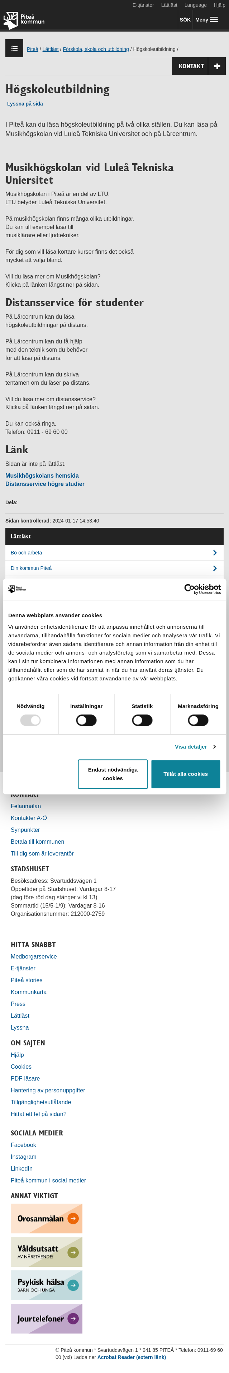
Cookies (21, 1066)
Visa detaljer (191, 747)
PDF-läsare (25, 1078)
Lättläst (169, 5)
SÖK (185, 20)
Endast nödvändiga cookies (113, 774)
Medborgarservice (34, 956)
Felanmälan (26, 806)
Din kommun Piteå (31, 568)
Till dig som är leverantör (43, 853)
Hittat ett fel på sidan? (39, 1114)
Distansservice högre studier (45, 484)
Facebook (23, 1145)
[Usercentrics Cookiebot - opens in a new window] (189, 589)
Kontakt (202, 66)
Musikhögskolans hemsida (42, 475)
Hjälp (17, 1054)
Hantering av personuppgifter (48, 1090)
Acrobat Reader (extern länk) (131, 1357)
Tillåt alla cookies (185, 774)
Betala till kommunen (37, 841)
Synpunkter (25, 829)
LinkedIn (22, 1168)
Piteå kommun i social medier (48, 1180)
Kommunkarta (29, 992)
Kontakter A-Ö (29, 818)
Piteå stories (27, 980)
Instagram (24, 1156)
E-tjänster (143, 5)
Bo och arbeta (26, 553)
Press (18, 1004)
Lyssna (20, 1027)
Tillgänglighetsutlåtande (41, 1102)
